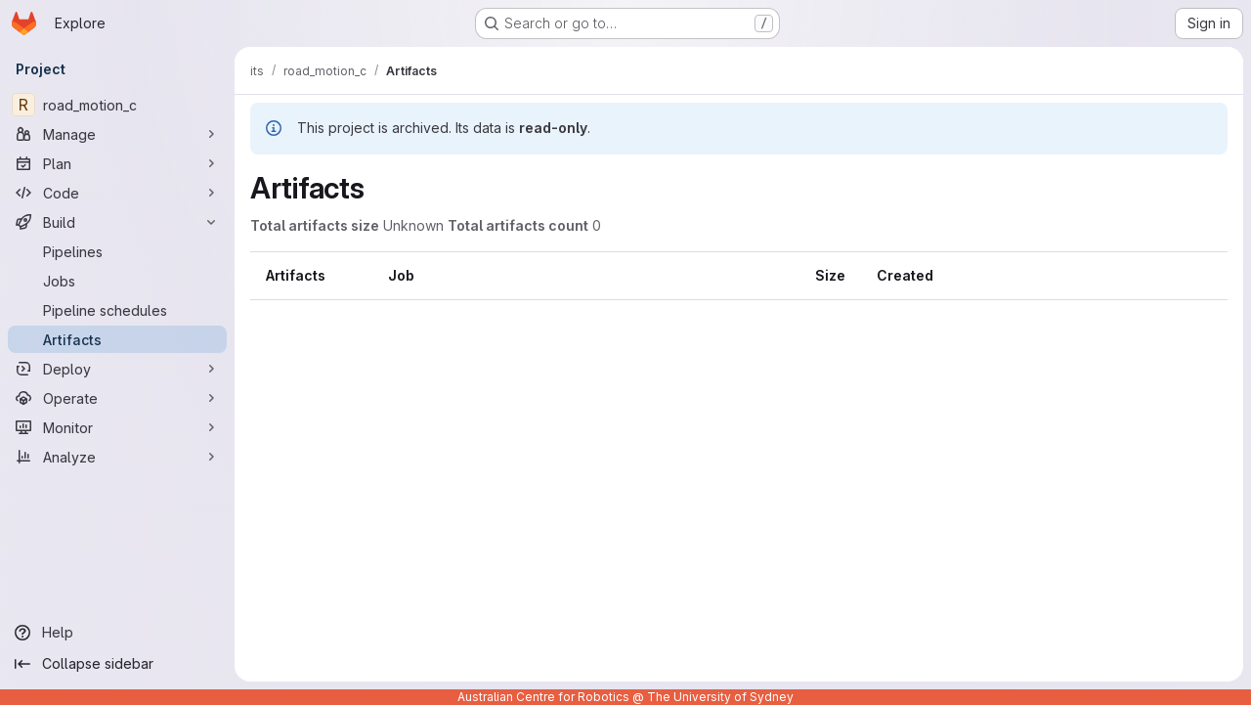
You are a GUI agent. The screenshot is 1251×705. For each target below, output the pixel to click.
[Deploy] (117, 368)
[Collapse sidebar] (117, 664)
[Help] (117, 632)
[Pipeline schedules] (117, 310)
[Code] (117, 192)
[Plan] (117, 163)
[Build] (117, 222)
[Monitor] (117, 427)
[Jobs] (117, 280)
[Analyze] (117, 456)
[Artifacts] (117, 339)
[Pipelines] (117, 251)
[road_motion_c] (117, 104)
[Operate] (117, 398)
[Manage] (117, 134)
